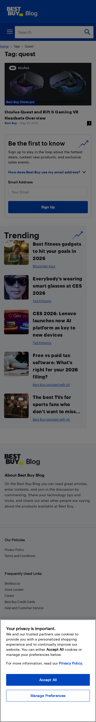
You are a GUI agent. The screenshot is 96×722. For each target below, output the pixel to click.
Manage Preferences (48, 695)
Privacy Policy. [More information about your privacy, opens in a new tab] (71, 663)
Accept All (48, 680)
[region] (48, 670)
